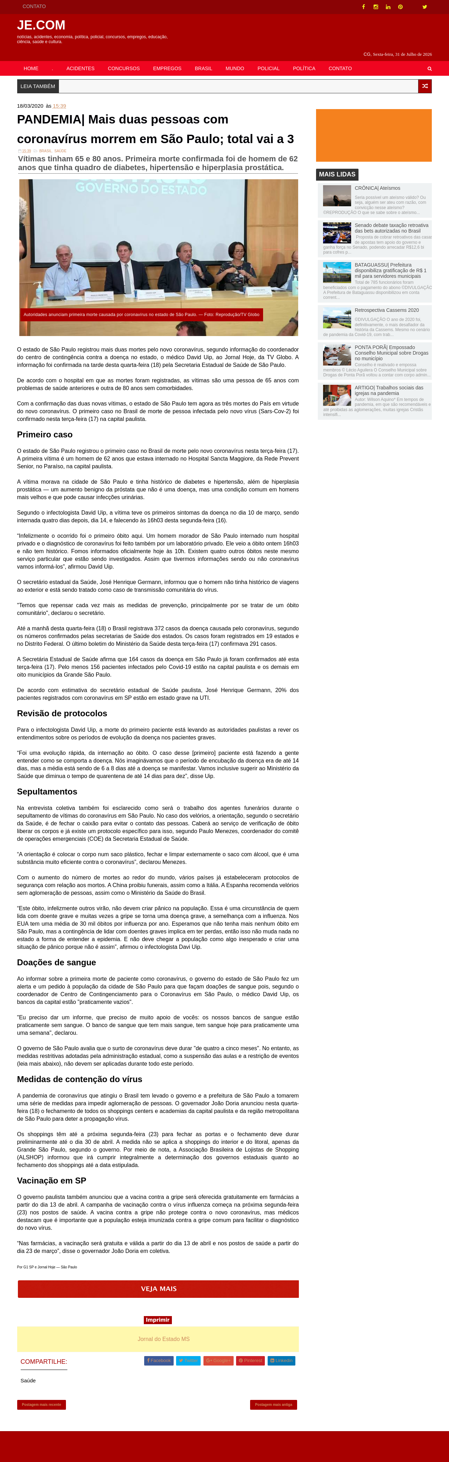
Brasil (47, 170)
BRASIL (206, 58)
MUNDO (237, 58)
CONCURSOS (126, 58)
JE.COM (43, 25)
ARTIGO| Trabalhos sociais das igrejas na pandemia (387, 382)
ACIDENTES (83, 58)
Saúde (63, 170)
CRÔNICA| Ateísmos (375, 180)
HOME (33, 58)
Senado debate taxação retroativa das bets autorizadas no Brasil (389, 220)
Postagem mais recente (43, 1432)
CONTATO (36, 6)
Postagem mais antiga (273, 1432)
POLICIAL (271, 58)
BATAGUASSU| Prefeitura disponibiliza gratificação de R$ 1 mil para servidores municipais (388, 262)
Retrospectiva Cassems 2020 (385, 302)
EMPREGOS (169, 58)
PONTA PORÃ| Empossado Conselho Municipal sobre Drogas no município (389, 344)
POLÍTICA (306, 58)
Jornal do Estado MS (165, 1365)
